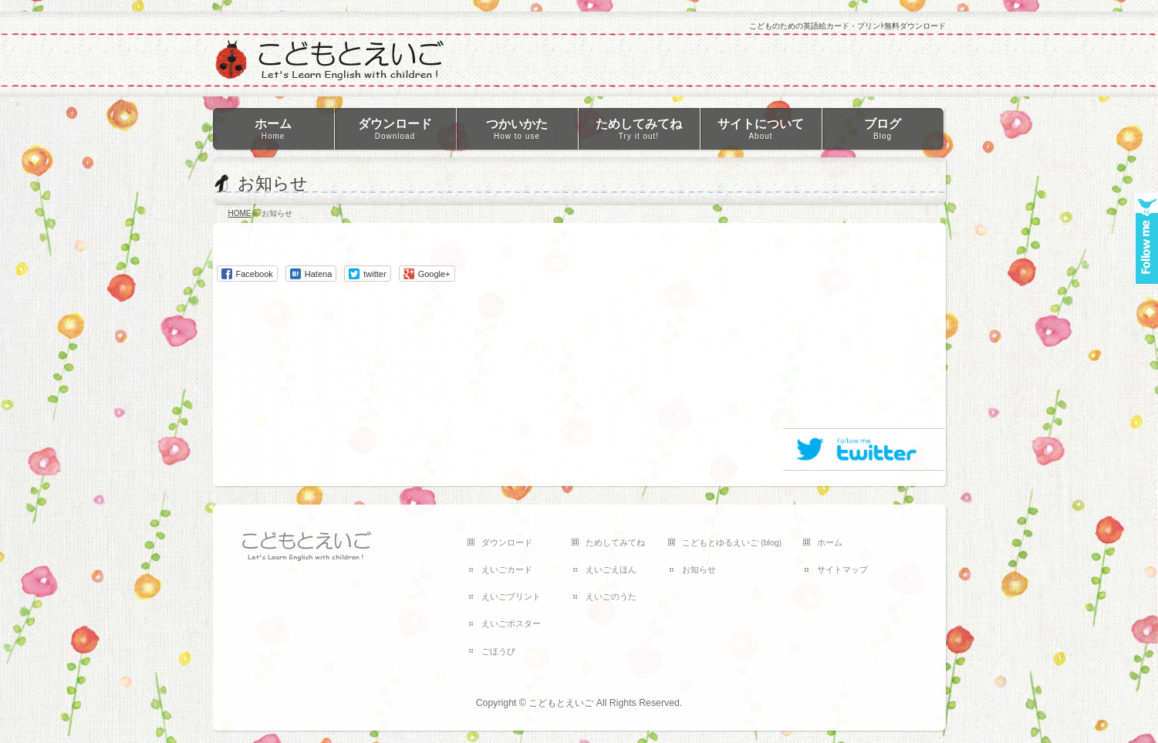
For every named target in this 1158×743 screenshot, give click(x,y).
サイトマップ (842, 569)
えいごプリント (511, 596)
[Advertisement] (864, 331)
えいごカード (506, 569)
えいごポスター (511, 623)
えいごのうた (611, 596)
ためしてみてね (615, 542)
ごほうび (498, 651)
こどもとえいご (560, 702)
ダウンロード (506, 542)
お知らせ (699, 569)
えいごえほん (611, 569)
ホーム (829, 542)
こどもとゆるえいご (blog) (732, 542)
